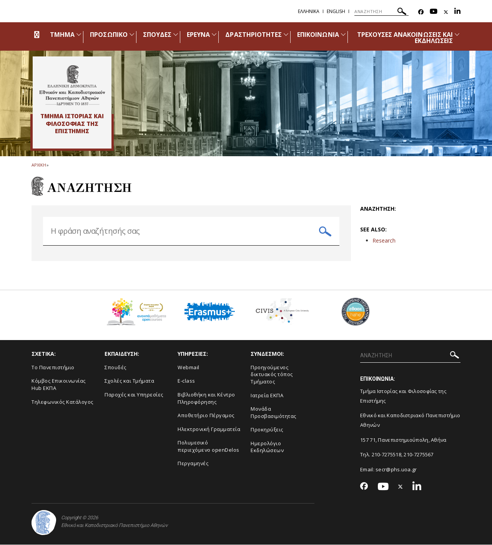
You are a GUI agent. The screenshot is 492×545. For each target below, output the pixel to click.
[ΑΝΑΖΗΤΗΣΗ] (381, 11)
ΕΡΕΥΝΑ (198, 34)
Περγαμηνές (193, 463)
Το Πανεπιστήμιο (53, 367)
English (336, 11)
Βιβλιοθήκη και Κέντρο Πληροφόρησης (206, 398)
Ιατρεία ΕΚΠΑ (267, 395)
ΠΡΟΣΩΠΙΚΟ (108, 34)
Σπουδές (115, 367)
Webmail (188, 367)
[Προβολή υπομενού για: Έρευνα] (214, 34)
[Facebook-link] (421, 12)
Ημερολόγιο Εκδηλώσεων (267, 447)
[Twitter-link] (446, 12)
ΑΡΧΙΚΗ (39, 165)
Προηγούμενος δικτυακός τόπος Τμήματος (272, 374)
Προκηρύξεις (267, 429)
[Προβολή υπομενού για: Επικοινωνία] (343, 34)
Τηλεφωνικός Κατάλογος (62, 401)
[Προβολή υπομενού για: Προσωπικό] (132, 34)
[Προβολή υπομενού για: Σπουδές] (175, 34)
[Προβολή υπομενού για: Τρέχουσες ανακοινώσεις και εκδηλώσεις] (457, 34)
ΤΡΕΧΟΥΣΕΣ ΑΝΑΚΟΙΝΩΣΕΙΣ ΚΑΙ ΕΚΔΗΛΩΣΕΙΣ (405, 37)
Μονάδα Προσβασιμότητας (273, 412)
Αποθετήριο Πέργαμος (206, 415)
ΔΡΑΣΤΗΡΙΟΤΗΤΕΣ (253, 34)
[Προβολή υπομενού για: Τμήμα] (79, 34)
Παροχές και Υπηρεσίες (134, 394)
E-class (186, 381)
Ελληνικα (308, 11)
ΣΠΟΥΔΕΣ (157, 34)
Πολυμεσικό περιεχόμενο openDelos (208, 446)
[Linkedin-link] (457, 12)
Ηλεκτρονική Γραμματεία (209, 429)
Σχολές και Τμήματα (129, 381)
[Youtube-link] (433, 12)
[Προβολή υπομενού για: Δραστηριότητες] (286, 34)
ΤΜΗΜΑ (62, 34)
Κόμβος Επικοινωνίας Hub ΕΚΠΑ (59, 385)
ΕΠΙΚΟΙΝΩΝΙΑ (318, 34)
